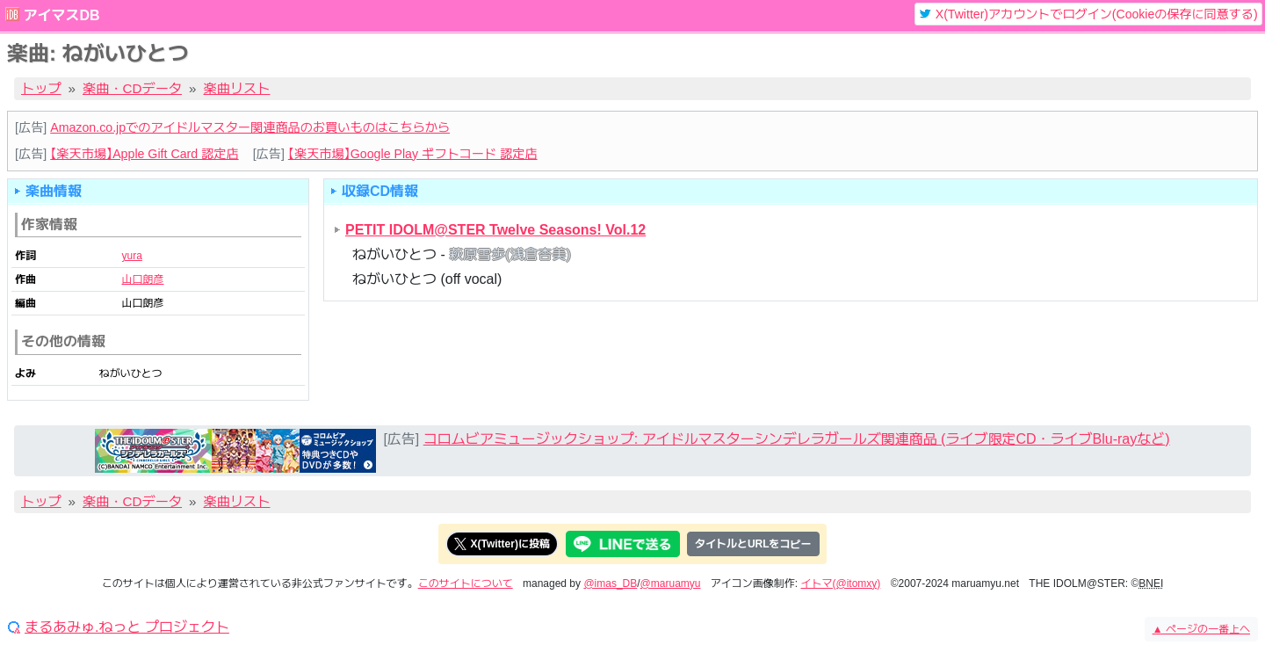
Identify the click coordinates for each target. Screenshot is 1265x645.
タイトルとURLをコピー (753, 544)
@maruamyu (670, 583)
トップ (41, 88)
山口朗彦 (142, 279)
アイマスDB (61, 15)
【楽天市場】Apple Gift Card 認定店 (144, 154)
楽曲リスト (237, 88)
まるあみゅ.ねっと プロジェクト (127, 627)
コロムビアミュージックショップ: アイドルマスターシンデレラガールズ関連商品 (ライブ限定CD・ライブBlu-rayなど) (796, 438)
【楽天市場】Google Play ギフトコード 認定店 (413, 154)
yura (131, 256)
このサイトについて (465, 583)
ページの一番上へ (1201, 629)
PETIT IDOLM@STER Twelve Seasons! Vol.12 (495, 229)
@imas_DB (610, 583)
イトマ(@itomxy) (841, 583)
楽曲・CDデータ (132, 88)
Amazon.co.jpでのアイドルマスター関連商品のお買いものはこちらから (250, 127)
